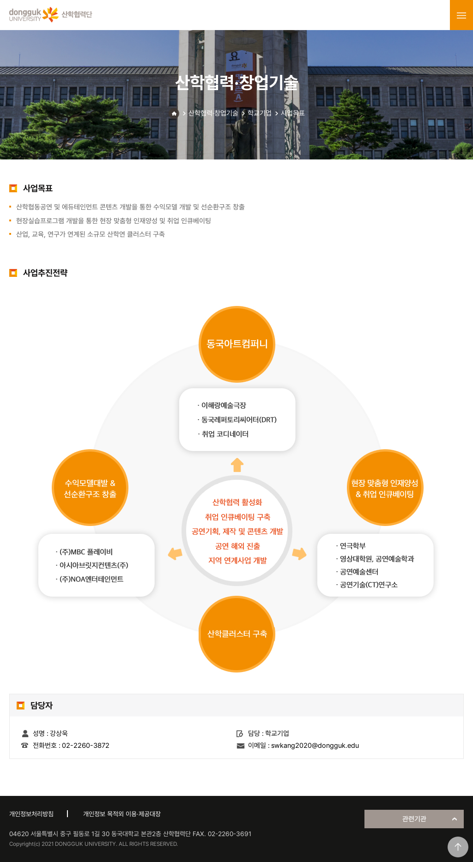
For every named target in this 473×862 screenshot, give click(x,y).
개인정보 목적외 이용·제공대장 (122, 814)
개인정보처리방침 (31, 814)
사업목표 (293, 113)
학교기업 (260, 113)
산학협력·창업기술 (213, 113)
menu (461, 15)
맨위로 (458, 847)
